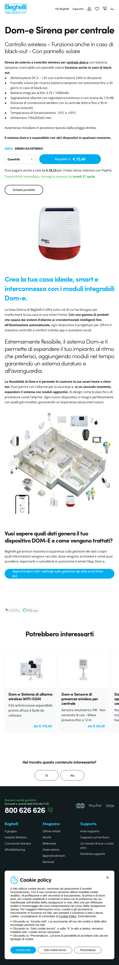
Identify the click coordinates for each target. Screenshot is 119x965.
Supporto (78, 9)
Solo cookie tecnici (55, 950)
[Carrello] (105, 8)
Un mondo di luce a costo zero (97, 845)
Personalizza (88, 950)
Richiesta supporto (92, 853)
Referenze (49, 843)
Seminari (48, 861)
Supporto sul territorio (94, 837)
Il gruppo (11, 831)
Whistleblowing (15, 849)
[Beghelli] (16, 8)
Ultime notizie (51, 831)
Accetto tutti (23, 950)
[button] (97, 9)
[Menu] (112, 9)
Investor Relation (16, 837)
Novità (47, 837)
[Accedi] (89, 9)
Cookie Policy (67, 916)
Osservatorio (51, 849)
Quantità (14, 159)
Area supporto (89, 831)
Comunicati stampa (18, 843)
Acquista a (70, 158)
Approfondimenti (54, 855)
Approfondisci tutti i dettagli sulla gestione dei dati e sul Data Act (57, 573)
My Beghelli (62, 9)
